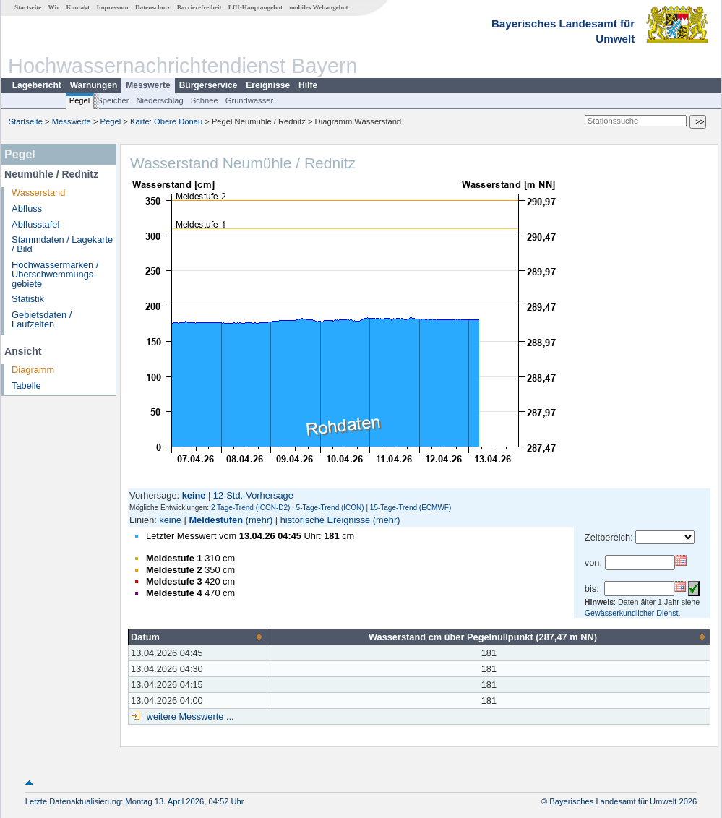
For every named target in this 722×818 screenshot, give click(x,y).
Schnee (204, 100)
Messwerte (148, 85)
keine (170, 520)
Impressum (112, 7)
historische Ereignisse (325, 520)
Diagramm (33, 369)
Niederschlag (159, 100)
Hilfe (307, 85)
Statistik (28, 298)
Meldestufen (216, 520)
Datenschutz (153, 7)
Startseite (27, 7)
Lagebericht (36, 85)
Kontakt (78, 7)
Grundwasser (249, 100)
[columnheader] (198, 637)
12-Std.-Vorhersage (253, 495)
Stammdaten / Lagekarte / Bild (62, 244)
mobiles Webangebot (318, 7)
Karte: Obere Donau (166, 121)
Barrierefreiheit (199, 7)
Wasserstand (38, 192)
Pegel (79, 100)
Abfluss (27, 208)
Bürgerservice (208, 85)
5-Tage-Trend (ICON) (330, 508)
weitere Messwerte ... (188, 716)
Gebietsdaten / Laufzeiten (42, 319)
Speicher (113, 100)
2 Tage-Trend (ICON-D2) (250, 508)
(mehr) (259, 520)
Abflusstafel (35, 224)
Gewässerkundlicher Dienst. (633, 612)
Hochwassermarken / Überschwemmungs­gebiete (55, 274)
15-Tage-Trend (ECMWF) (410, 508)
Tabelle (26, 385)
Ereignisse (268, 85)
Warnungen (94, 85)
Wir (54, 7)
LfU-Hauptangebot (255, 7)
